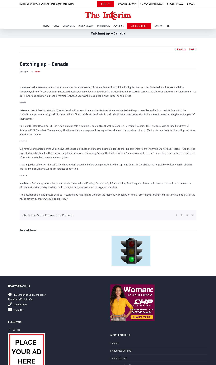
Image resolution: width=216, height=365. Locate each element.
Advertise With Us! (122, 350)
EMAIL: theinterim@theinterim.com (57, 4)
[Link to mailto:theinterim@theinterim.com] (10, 309)
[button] (168, 26)
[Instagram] (18, 330)
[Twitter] (14, 330)
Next (191, 49)
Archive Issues (119, 358)
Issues (37, 71)
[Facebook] (9, 330)
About (115, 343)
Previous (181, 49)
